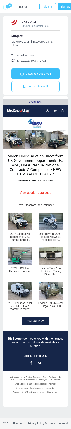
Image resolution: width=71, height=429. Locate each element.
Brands (23, 6)
